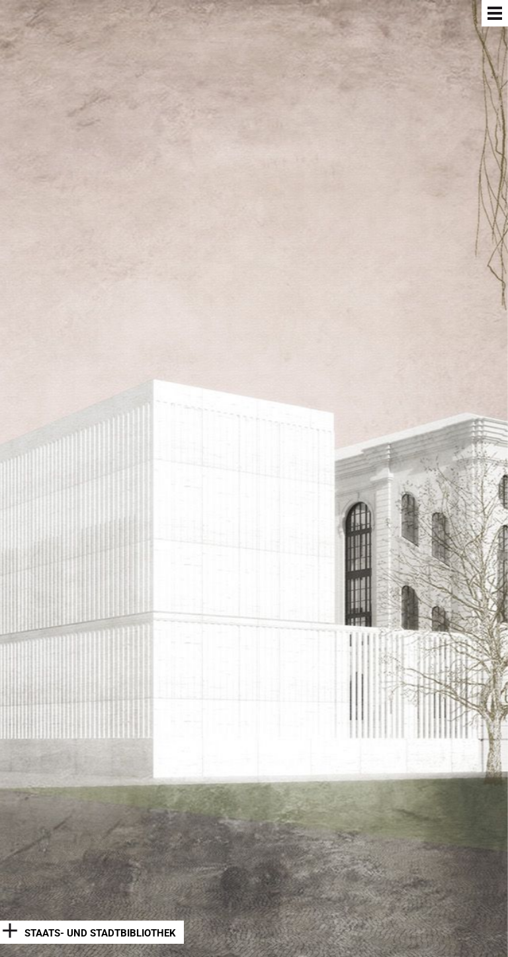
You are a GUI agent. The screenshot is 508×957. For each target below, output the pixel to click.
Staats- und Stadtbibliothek (100, 933)
